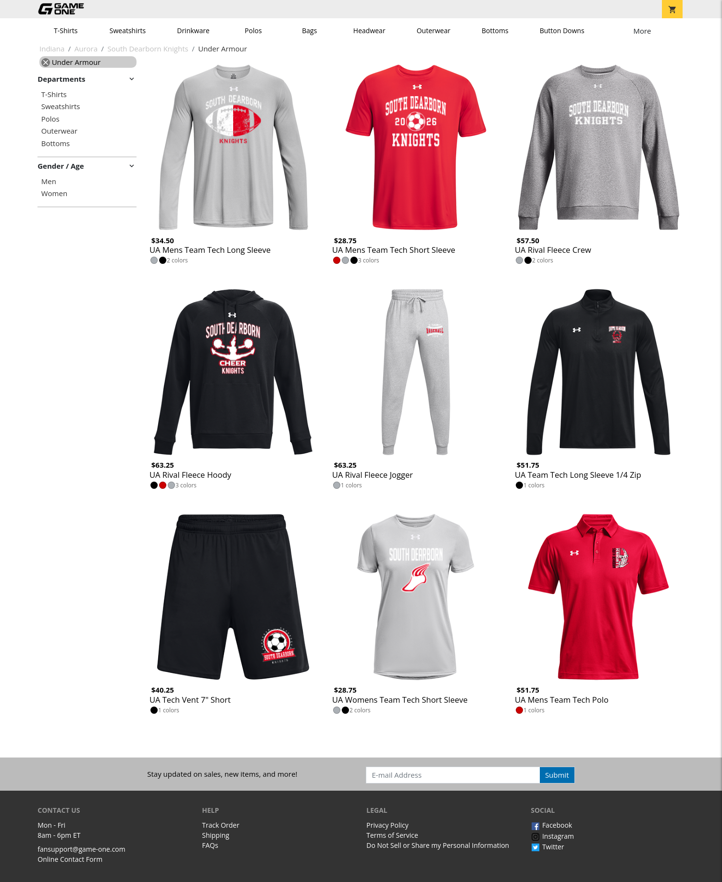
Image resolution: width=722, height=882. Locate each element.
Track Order (220, 825)
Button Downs (562, 30)
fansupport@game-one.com (81, 849)
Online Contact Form (69, 859)
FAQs (210, 845)
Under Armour (71, 62)
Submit (557, 775)
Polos (253, 30)
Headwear (369, 30)
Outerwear (433, 30)
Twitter (547, 846)
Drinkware (193, 30)
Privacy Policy (387, 825)
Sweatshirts (128, 30)
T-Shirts (65, 30)
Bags (309, 30)
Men (48, 181)
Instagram (552, 836)
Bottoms (495, 30)
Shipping (215, 835)
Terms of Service (392, 835)
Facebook (551, 825)
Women (54, 193)
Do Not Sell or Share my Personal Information (437, 845)
